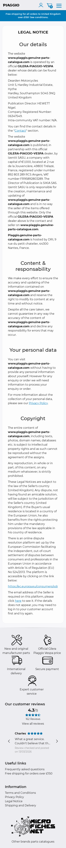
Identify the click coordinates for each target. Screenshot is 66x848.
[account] (42, 5)
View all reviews (33, 723)
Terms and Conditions (20, 792)
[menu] (59, 5)
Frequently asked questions (25, 769)
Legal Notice (14, 801)
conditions (41, 17)
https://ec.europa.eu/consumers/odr (33, 586)
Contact (20, 130)
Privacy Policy (38, 403)
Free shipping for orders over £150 (28, 773)
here (18, 600)
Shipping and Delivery (20, 805)
